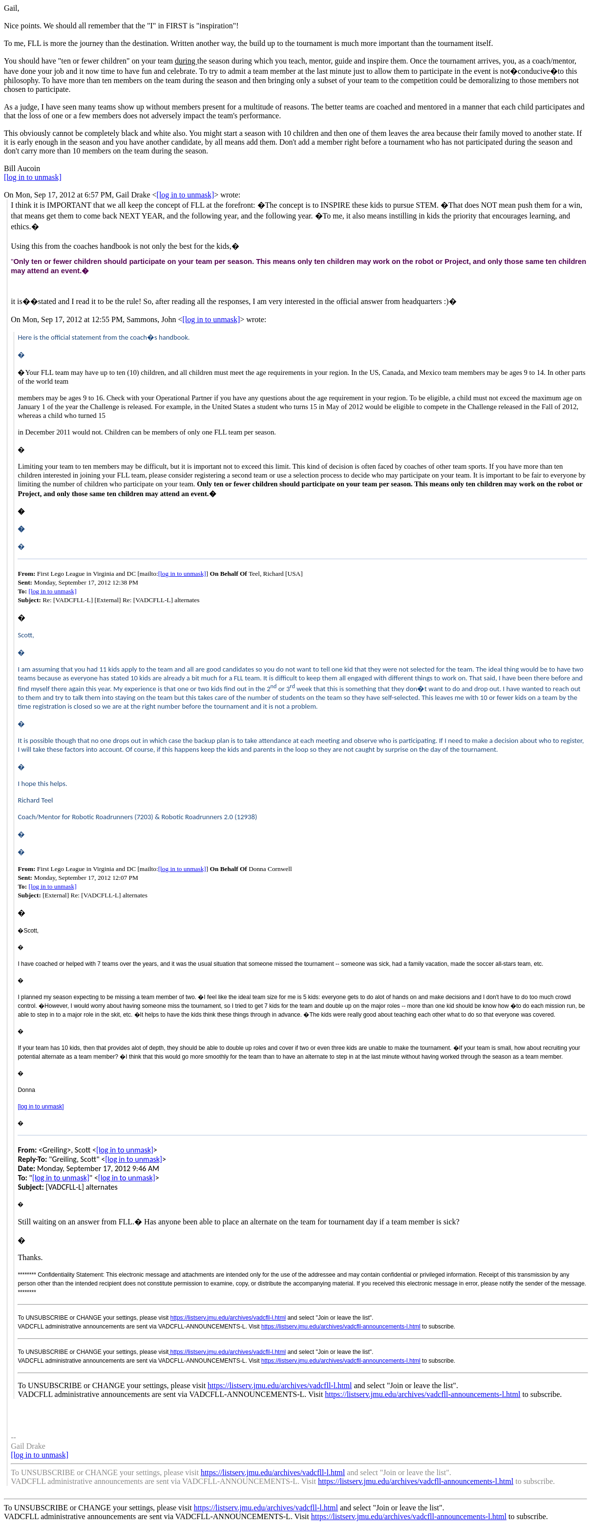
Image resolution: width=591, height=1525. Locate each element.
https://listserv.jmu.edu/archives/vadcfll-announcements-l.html (341, 1326)
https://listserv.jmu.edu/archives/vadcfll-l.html (228, 1317)
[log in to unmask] (33, 177)
